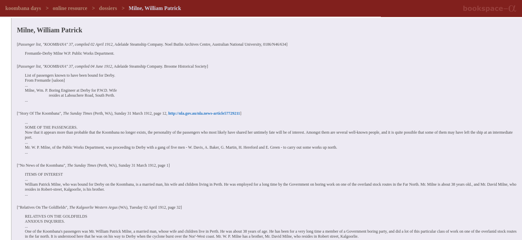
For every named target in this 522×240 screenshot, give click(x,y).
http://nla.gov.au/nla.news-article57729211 (204, 113)
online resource (70, 8)
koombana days (23, 8)
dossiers (108, 8)
